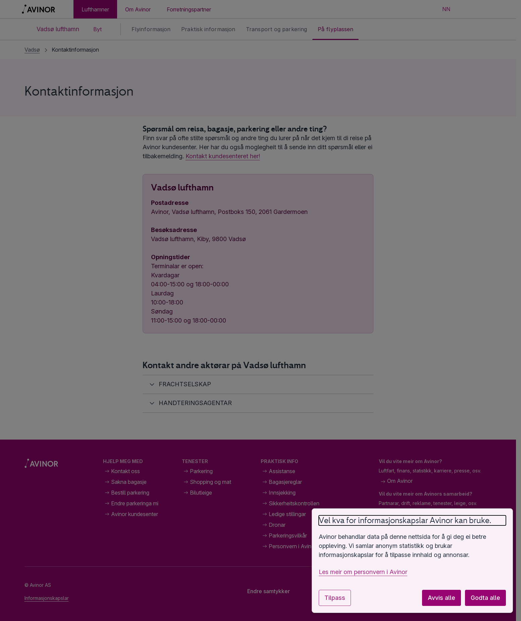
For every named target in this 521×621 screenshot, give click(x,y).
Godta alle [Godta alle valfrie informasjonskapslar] (485, 597)
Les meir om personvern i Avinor (363, 571)
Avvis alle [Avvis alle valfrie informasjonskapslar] (441, 597)
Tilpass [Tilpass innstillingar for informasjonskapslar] (334, 597)
